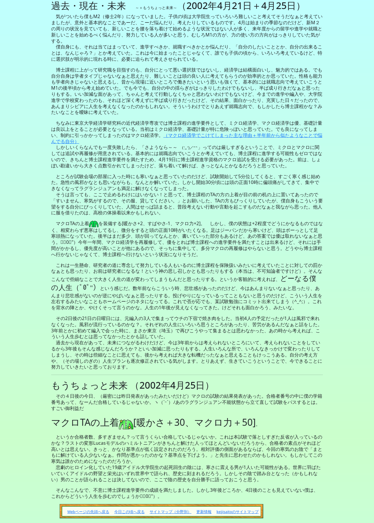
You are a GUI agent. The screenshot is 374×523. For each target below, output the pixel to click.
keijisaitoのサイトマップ (238, 511)
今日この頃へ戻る (129, 511)
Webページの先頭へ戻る (88, 511)
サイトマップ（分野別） (170, 511)
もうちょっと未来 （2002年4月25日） (132, 385)
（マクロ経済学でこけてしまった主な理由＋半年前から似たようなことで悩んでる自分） (186, 138)
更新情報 (204, 511)
